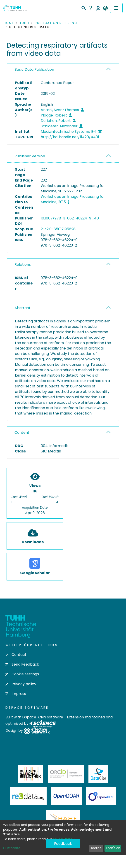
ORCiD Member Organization (66, 773)
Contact (15, 654)
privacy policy (63, 839)
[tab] (63, 69)
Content (21, 432)
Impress (15, 693)
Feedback (63, 843)
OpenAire (101, 796)
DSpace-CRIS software (42, 717)
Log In (98, 8)
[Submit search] (83, 7)
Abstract (22, 307)
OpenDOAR (66, 796)
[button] (105, 8)
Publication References (57, 23)
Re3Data (28, 796)
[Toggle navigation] (116, 8)
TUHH (24, 23)
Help (91, 8)
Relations (22, 264)
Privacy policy (20, 684)
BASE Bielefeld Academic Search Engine (63, 819)
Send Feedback (22, 664)
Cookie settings (22, 674)
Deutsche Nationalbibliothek (30, 773)
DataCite (98, 774)
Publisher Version (29, 156)
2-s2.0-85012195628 (58, 229)
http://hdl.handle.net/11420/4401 (70, 137)
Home (9, 23)
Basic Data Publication (34, 69)
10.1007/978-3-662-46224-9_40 (70, 218)
